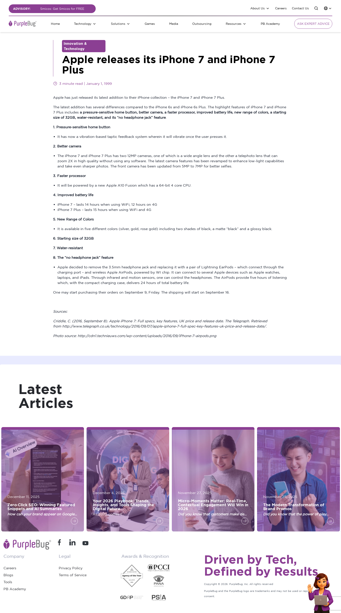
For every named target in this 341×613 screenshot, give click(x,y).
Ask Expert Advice (313, 23)
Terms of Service (73, 575)
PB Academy (270, 23)
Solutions (118, 23)
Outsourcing (201, 23)
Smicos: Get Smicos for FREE (62, 8)
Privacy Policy (70, 568)
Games (150, 23)
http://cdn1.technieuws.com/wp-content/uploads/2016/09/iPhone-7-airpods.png (147, 336)
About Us (257, 8)
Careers (281, 8)
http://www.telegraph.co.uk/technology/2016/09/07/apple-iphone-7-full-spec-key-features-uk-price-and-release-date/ (164, 326)
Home (55, 23)
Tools (7, 582)
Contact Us (300, 8)
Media (173, 23)
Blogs (8, 575)
